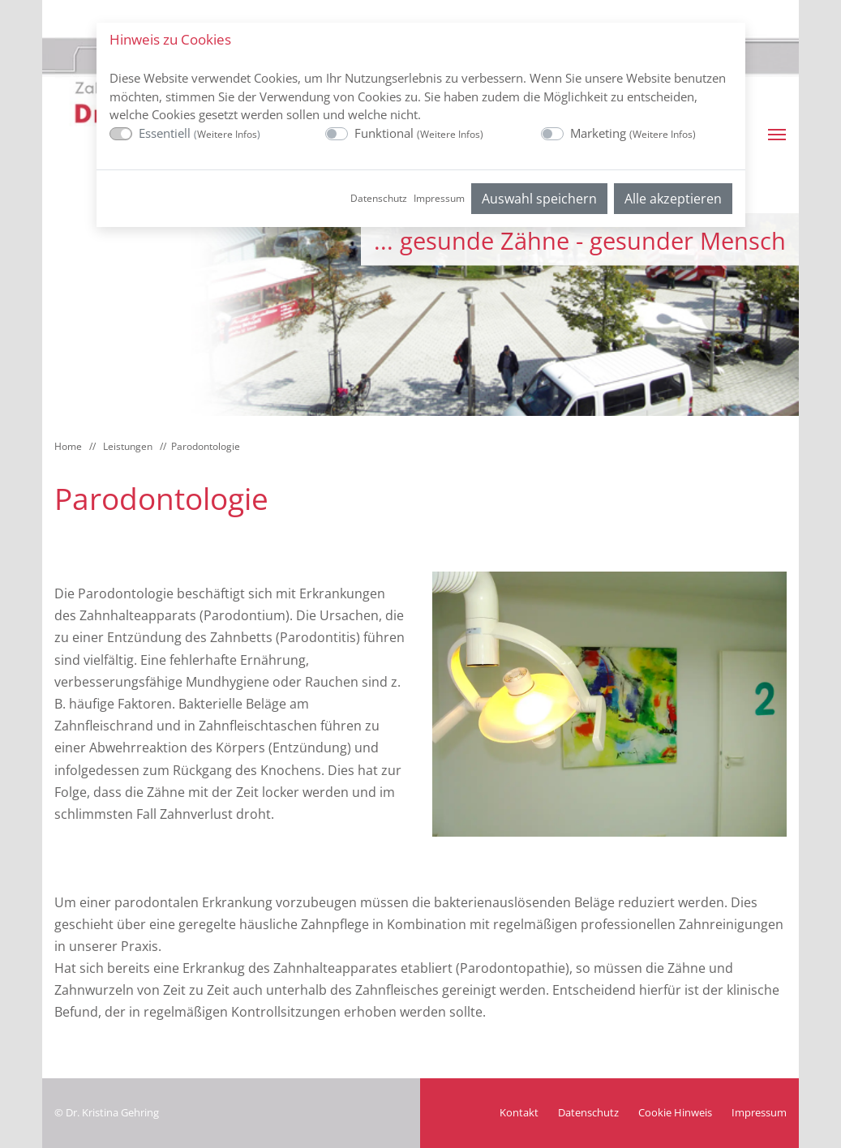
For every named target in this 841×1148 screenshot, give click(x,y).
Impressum (439, 198)
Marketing (633, 133)
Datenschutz (378, 198)
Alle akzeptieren (673, 199)
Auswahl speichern (539, 199)
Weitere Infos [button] (227, 134)
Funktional (418, 133)
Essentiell (199, 133)
